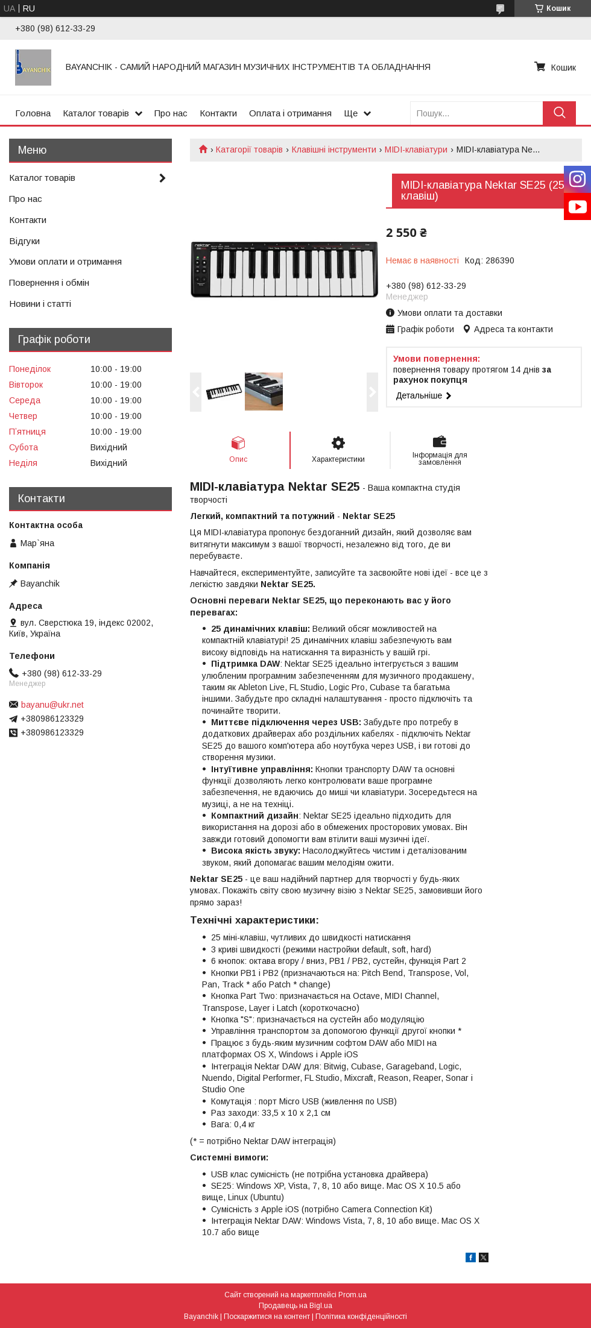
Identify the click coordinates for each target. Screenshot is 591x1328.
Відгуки (24, 241)
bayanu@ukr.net (52, 705)
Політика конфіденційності (361, 1316)
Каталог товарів (96, 113)
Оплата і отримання (290, 113)
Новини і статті (40, 303)
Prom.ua (352, 1295)
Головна (33, 113)
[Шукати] (559, 113)
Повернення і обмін (49, 282)
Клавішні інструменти (334, 149)
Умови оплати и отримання (65, 261)
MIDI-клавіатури (416, 149)
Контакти (218, 113)
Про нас (171, 113)
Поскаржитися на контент (267, 1316)
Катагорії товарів (249, 149)
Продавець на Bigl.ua (295, 1305)
